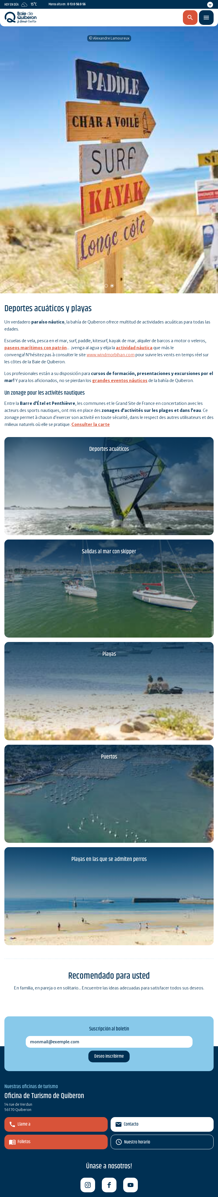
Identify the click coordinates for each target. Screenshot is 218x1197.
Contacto (131, 1124)
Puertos (109, 756)
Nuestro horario (137, 1142)
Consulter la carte (90, 424)
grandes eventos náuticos (119, 380)
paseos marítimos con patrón (35, 347)
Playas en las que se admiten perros (109, 859)
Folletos (24, 1141)
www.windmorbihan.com (111, 354)
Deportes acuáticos (109, 449)
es (159, 18)
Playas (109, 654)
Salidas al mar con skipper (109, 551)
